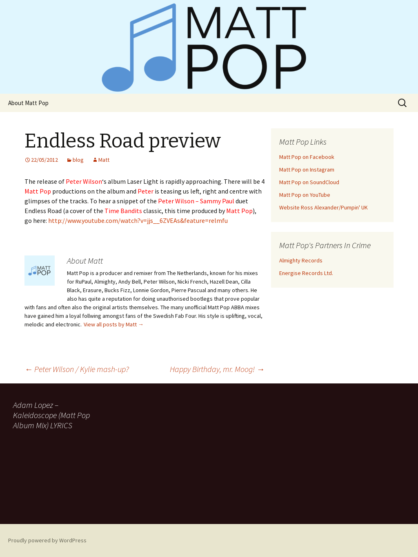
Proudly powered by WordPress (47, 540)
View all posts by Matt (114, 324)
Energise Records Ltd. (306, 273)
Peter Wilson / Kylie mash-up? (76, 369)
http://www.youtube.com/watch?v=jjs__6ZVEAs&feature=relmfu (138, 220)
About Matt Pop (28, 103)
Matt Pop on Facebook (306, 157)
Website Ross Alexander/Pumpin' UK (323, 207)
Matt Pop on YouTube (304, 194)
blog (78, 159)
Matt (103, 159)
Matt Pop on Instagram (306, 169)
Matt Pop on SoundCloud (309, 182)
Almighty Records (300, 260)
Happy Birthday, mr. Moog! (217, 369)
